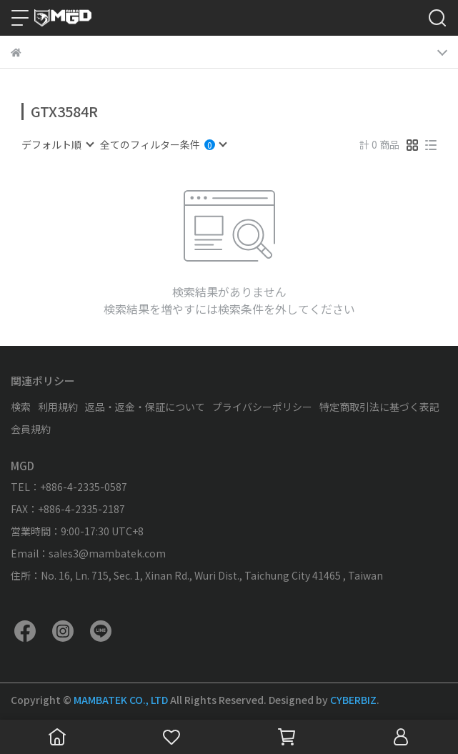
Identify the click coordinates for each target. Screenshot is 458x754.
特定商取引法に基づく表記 (379, 407)
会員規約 (31, 429)
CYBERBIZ (353, 700)
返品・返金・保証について (145, 407)
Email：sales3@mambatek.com (88, 553)
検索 (21, 407)
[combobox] (57, 144)
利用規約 (58, 407)
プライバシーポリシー (262, 407)
